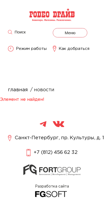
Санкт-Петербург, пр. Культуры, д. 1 (56, 138)
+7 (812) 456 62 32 (52, 152)
